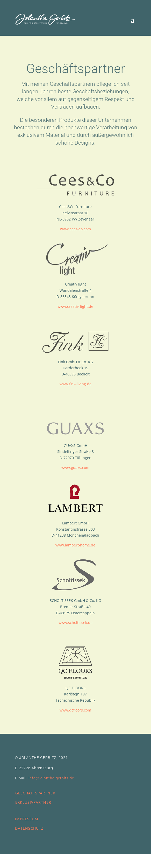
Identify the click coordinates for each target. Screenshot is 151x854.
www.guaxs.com (75, 467)
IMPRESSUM (26, 818)
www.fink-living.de (75, 383)
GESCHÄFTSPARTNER (35, 793)
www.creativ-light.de (75, 306)
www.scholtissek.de (75, 622)
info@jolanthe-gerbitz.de (51, 778)
